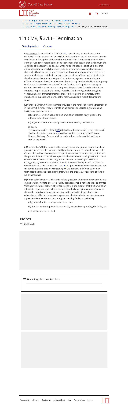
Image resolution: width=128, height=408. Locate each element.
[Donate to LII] (90, 13)
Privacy (90, 400)
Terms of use (79, 400)
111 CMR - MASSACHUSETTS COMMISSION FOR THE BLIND (52, 23)
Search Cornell (104, 5)
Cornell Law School (39, 4)
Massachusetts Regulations (59, 20)
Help (69, 400)
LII (22, 20)
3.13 (64, 53)
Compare (47, 46)
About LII (35, 400)
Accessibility (25, 400)
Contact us (46, 400)
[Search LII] (97, 13)
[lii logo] (29, 12)
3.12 (66, 165)
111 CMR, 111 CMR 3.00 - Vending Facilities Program (48, 26)
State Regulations (34, 20)
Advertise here (59, 400)
